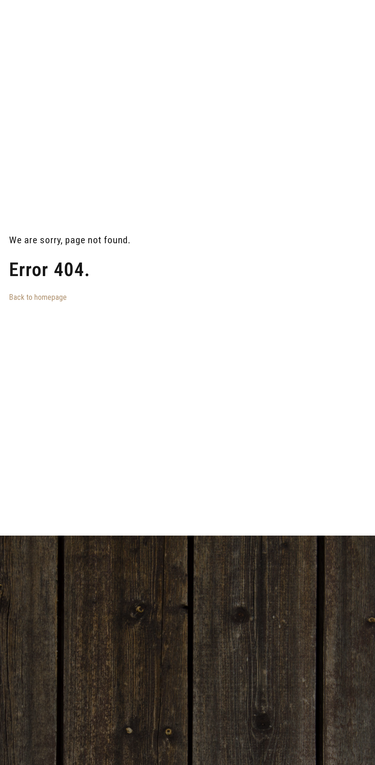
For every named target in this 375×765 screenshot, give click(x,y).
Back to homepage (38, 297)
